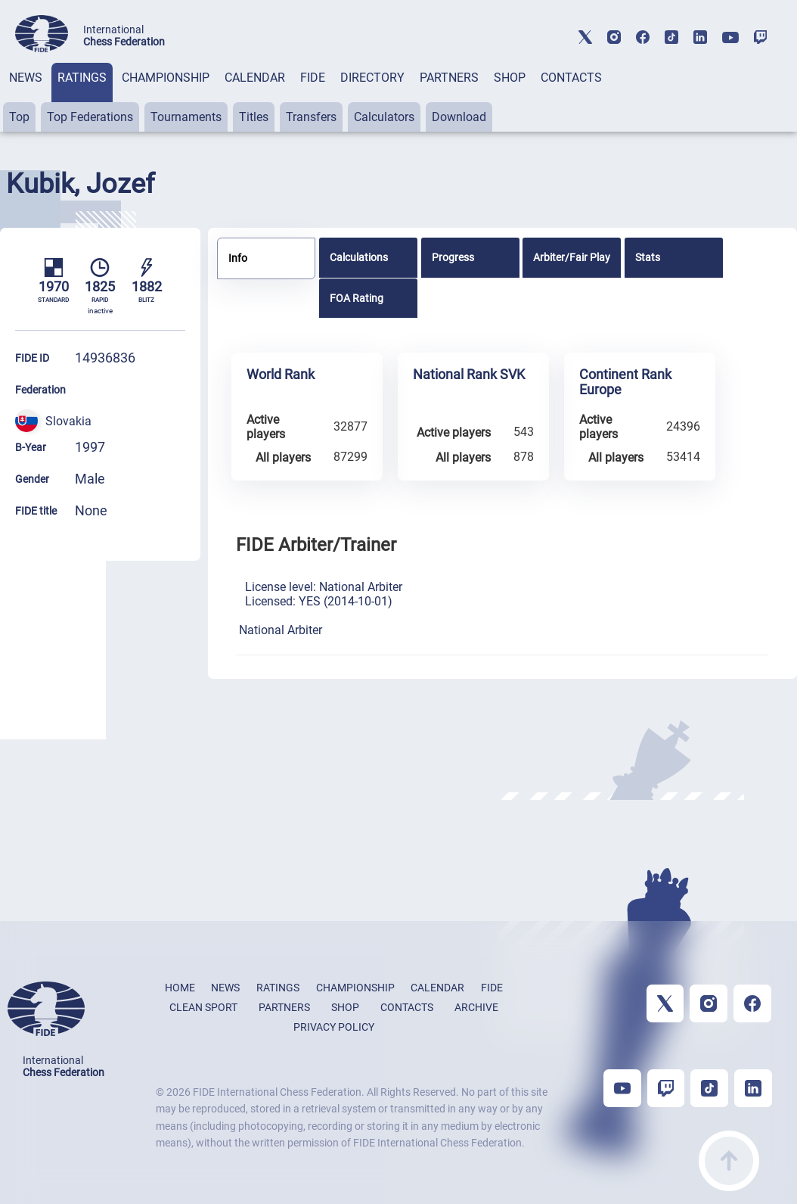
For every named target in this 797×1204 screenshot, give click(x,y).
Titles (253, 117)
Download (459, 117)
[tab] (25, 97)
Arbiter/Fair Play (571, 257)
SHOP (510, 77)
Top (19, 117)
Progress (453, 257)
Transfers (311, 117)
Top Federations (90, 117)
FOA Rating (356, 298)
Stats (647, 257)
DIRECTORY (372, 77)
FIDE (312, 77)
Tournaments (186, 117)
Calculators (384, 117)
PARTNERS (449, 77)
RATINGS (82, 77)
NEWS (25, 77)
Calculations (359, 257)
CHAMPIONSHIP (165, 77)
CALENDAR (255, 77)
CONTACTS (571, 77)
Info (237, 258)
